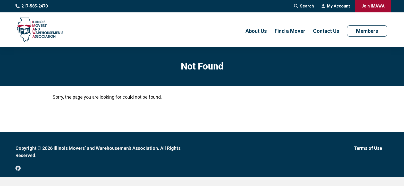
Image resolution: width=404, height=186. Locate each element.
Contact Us (326, 31)
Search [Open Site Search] (304, 6)
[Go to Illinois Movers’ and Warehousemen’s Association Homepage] (40, 29)
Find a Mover (290, 31)
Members (367, 31)
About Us (256, 31)
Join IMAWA (373, 6)
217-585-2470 (31, 6)
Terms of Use (368, 148)
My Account (336, 6)
